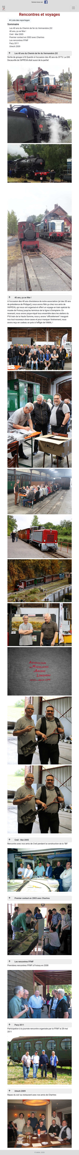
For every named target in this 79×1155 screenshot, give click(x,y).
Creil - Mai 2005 (16, 34)
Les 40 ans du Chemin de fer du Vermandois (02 (30, 28)
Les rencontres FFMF (18, 40)
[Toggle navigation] (73, 7)
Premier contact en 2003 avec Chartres (26, 37)
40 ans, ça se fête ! (17, 31)
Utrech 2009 (14, 46)
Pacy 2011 (14, 43)
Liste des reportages (19, 20)
